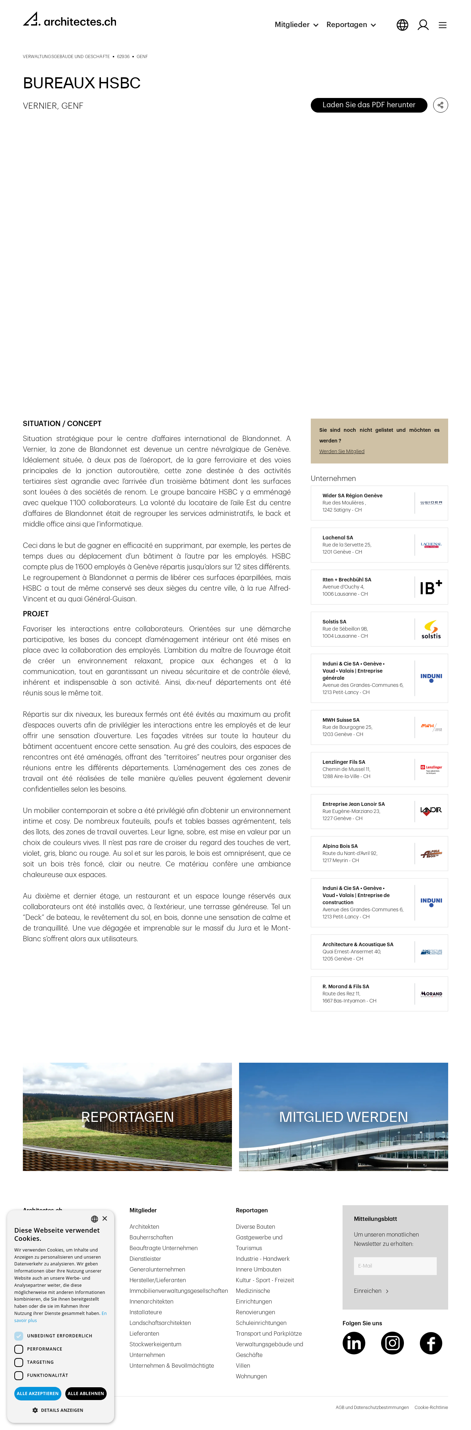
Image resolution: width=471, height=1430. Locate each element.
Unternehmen (147, 1355)
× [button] (104, 1219)
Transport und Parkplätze (269, 1334)
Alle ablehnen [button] (86, 1393)
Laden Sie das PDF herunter (369, 105)
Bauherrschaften (151, 1237)
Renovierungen (255, 1312)
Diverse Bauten (255, 1227)
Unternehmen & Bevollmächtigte (172, 1366)
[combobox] (94, 1219)
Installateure (146, 1312)
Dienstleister (145, 1259)
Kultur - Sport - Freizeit (265, 1280)
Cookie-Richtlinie (431, 1407)
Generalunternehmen (157, 1270)
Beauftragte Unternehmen (164, 1248)
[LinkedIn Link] (354, 1343)
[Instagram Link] (392, 1343)
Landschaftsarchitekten (160, 1323)
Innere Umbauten (258, 1270)
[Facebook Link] (431, 1343)
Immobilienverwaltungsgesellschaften (179, 1291)
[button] (300, 25)
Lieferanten (144, 1334)
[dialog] (60, 1316)
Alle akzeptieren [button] (38, 1393)
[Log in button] (423, 24)
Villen (243, 1366)
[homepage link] (69, 18)
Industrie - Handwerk (263, 1259)
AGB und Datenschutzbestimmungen (372, 1407)
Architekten (144, 1227)
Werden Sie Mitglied (342, 451)
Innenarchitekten (151, 1302)
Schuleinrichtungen (261, 1323)
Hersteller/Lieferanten (158, 1280)
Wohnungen (251, 1376)
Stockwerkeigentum (155, 1344)
